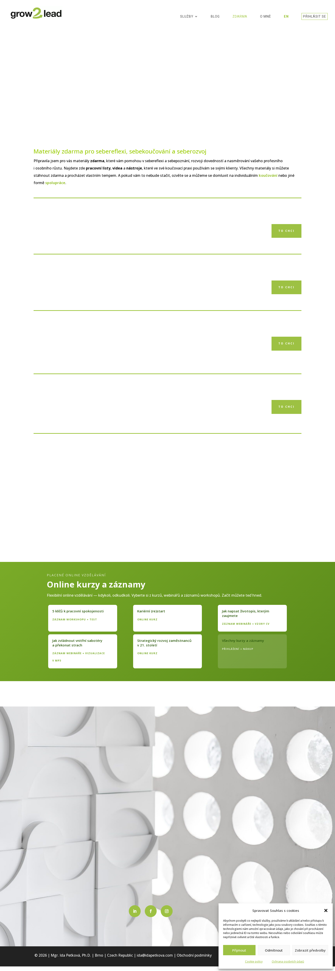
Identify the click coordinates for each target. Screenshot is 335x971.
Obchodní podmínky (194, 955)
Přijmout (239, 950)
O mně (265, 17)
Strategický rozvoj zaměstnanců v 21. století (164, 642)
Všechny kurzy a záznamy (243, 640)
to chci (286, 231)
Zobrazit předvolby (310, 950)
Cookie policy (254, 961)
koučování (268, 175)
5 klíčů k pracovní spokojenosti (78, 611)
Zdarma (239, 17)
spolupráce (55, 182)
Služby (186, 17)
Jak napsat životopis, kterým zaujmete (245, 613)
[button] (326, 910)
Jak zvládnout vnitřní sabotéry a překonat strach (77, 642)
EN (286, 17)
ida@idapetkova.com (155, 955)
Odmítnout (274, 950)
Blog (215, 17)
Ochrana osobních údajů (288, 961)
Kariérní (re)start (151, 611)
